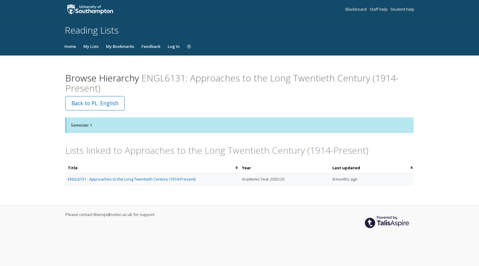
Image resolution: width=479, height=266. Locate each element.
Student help (402, 9)
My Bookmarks (120, 46)
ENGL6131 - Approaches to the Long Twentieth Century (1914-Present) (132, 179)
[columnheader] (152, 168)
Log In (174, 46)
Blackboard (356, 9)
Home (70, 46)
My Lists (91, 46)
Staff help (379, 9)
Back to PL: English (95, 103)
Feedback (150, 46)
